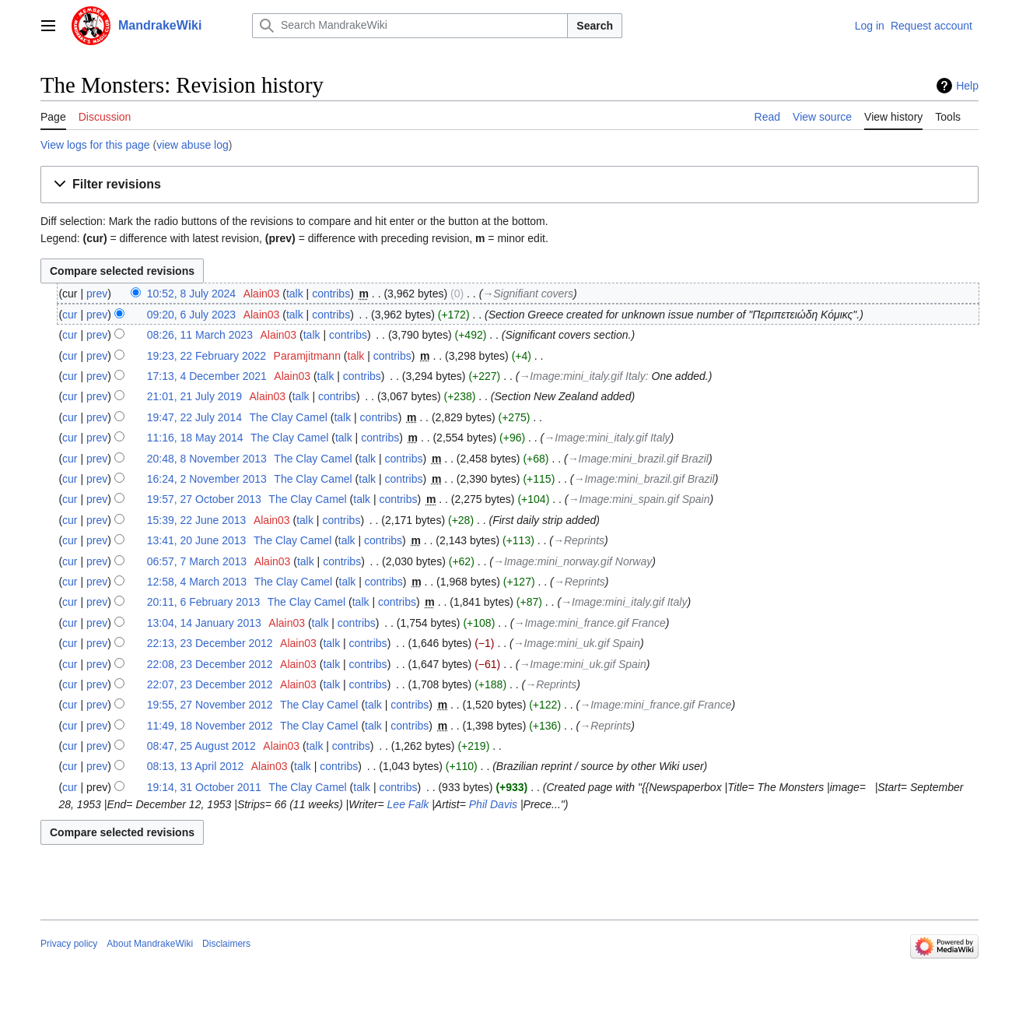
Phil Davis (493, 804)
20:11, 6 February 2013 (204, 602)
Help (967, 85)
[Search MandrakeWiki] (410, 25)
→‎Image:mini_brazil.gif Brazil (638, 458)
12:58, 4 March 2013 (197, 581)
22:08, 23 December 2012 (210, 664)
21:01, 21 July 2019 (194, 396)
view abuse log (192, 145)
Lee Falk (408, 804)
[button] (509, 185)
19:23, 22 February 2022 (206, 356)
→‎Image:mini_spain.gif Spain (638, 499)
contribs (331, 293)
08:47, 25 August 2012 (201, 746)
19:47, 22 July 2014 (194, 417)
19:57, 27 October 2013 (204, 499)
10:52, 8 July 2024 (191, 293)
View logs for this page (95, 145)
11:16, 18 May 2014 (195, 437)
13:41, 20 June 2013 (197, 540)
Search (594, 25)
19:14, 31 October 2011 (204, 787)
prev (96, 293)
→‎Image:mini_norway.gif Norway (572, 561)
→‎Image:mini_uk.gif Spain (576, 643)
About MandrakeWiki (150, 943)
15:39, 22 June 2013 (197, 520)
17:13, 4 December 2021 (207, 376)
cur (69, 314)
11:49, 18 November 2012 (210, 725)
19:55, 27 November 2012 (210, 704)
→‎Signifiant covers (527, 293)
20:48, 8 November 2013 (207, 458)
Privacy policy (68, 943)
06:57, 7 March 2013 (197, 561)
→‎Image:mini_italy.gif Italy (582, 376)
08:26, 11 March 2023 (200, 335)
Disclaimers (226, 943)
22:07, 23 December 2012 (210, 684)
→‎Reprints (578, 540)
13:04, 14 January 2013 (204, 623)
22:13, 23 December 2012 (210, 643)
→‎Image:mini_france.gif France (589, 623)
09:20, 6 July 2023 (191, 314)
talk (294, 293)
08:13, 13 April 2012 (195, 766)
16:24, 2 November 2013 (207, 479)
